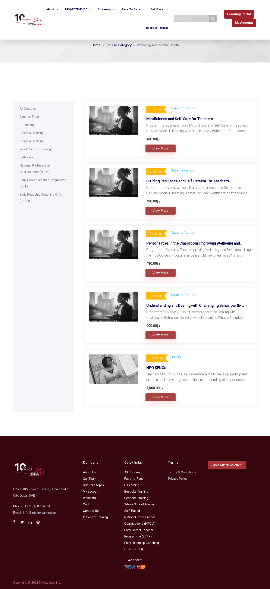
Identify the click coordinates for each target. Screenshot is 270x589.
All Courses (28, 109)
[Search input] (192, 18)
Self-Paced (158, 9)
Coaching (156, 109)
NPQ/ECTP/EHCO (76, 9)
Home (95, 45)
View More (161, 148)
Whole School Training (35, 149)
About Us (52, 9)
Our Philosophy (93, 485)
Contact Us (91, 511)
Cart (86, 504)
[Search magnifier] (213, 18)
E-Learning (105, 9)
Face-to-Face (131, 9)
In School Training (95, 517)
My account (91, 491)
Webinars (89, 498)
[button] (239, 14)
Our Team (90, 479)
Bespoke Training (157, 27)
